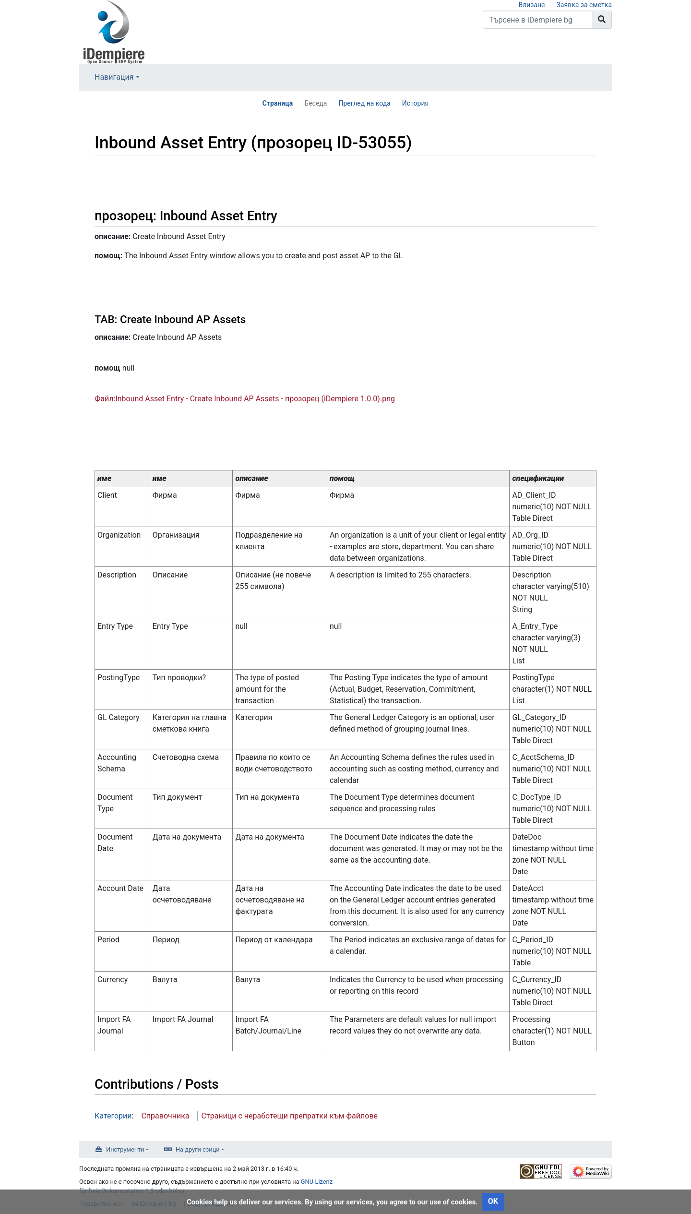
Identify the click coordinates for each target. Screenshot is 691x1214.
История (415, 103)
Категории (113, 1115)
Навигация (114, 77)
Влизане (531, 5)
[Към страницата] (602, 20)
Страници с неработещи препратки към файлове (290, 1115)
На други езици (198, 1149)
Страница (277, 103)
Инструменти (125, 1149)
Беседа (315, 103)
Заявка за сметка (584, 5)
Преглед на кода (364, 103)
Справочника (165, 1115)
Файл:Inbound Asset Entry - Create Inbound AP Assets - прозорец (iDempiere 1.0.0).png (245, 398)
